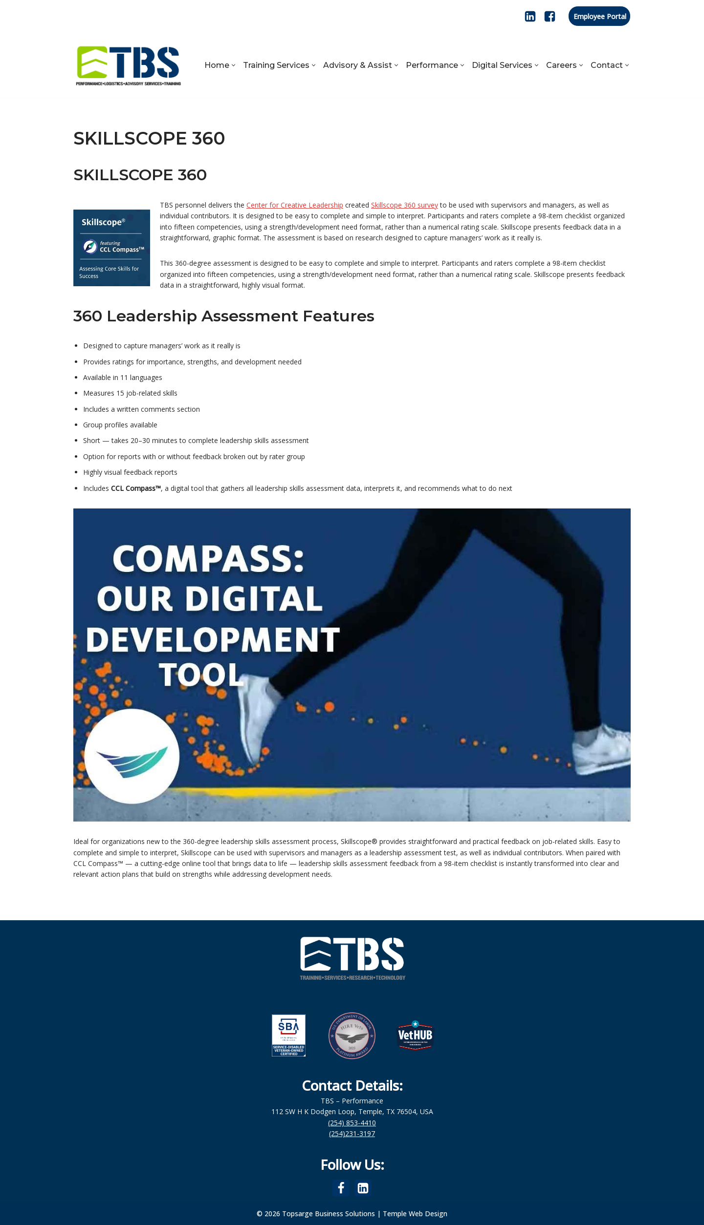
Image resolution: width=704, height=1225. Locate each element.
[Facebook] (549, 16)
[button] (233, 65)
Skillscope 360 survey (404, 205)
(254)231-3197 (352, 1133)
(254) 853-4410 (352, 1122)
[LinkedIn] (530, 16)
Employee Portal (599, 16)
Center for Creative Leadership (294, 205)
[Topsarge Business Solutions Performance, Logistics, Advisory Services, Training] (128, 65)
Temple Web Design (415, 1213)
